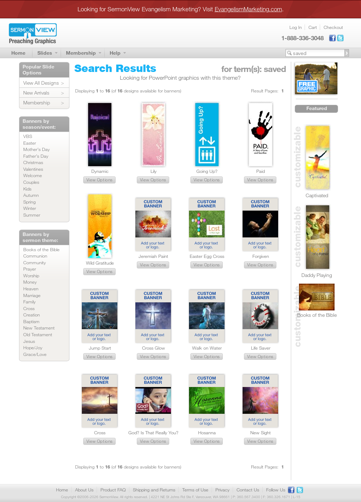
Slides (44, 53)
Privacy (222, 489)
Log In (295, 27)
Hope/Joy (32, 347)
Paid (260, 171)
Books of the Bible (41, 249)
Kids (27, 189)
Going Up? (207, 171)
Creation (31, 314)
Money (30, 282)
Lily (154, 171)
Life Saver (260, 348)
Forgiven (260, 256)
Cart (312, 27)
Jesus (29, 341)
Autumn (31, 195)
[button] (99, 179)
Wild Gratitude (100, 263)
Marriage (32, 295)
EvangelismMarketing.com (248, 9)
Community (34, 262)
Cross (29, 308)
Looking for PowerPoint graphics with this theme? (180, 77)
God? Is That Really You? (153, 432)
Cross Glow (153, 348)
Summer (31, 215)
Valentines (33, 169)
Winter (29, 208)
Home (18, 53)
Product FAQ (113, 489)
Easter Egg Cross (207, 256)
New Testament (39, 328)
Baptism (31, 321)
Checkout (333, 27)
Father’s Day (35, 156)
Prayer (29, 269)
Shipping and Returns (154, 489)
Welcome (32, 175)
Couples (31, 182)
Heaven (30, 288)
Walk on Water (207, 348)
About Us (84, 489)
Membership (81, 53)
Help (115, 53)
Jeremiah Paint (153, 256)
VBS (27, 136)
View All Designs (41, 83)
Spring (29, 202)
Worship (31, 275)
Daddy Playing (316, 275)
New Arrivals (36, 93)
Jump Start (100, 348)
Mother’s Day (36, 149)
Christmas (33, 162)
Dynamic (100, 171)
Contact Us (248, 489)
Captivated (317, 195)
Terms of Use (195, 489)
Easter (29, 143)
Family (29, 301)
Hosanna (207, 432)
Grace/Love (35, 354)
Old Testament (37, 334)
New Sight (260, 432)
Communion (35, 256)
